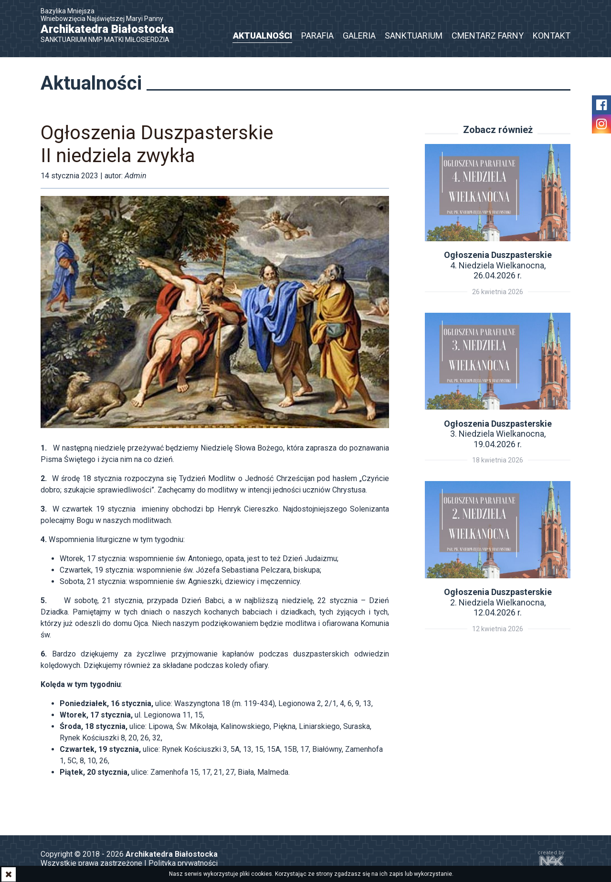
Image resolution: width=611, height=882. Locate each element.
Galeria (359, 36)
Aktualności (262, 36)
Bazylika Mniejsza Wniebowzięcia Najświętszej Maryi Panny (112, 25)
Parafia (317, 36)
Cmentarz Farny (488, 36)
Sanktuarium (413, 36)
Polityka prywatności (183, 863)
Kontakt (551, 36)
